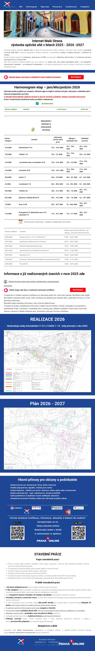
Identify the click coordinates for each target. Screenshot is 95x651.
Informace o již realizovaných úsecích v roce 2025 (41, 274)
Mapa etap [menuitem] (45, 7)
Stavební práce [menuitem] (71, 7)
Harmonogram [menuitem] (31, 7)
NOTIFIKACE (76, 77)
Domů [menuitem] (13, 7)
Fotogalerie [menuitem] (85, 7)
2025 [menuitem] (20, 7)
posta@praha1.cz (55, 645)
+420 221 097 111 (40, 645)
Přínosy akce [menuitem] (57, 7)
